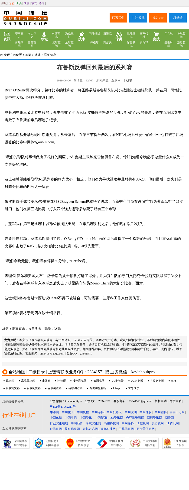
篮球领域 (56, 44)
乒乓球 (168, 33)
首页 (28, 55)
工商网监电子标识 (180, 443)
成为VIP (158, 17)
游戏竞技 (69, 35)
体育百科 (32, 44)
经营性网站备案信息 (83, 443)
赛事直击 (19, 35)
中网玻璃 (131, 412)
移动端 (177, 17)
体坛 (4, 3)
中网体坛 (56, 417)
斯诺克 (107, 33)
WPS (174, 380)
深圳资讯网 (154, 417)
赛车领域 (144, 35)
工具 (19, 3)
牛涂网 (54, 412)
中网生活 (71, 417)
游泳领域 (181, 44)
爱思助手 (133, 388)
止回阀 (46, 380)
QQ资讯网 (116, 417)
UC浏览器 (117, 380)
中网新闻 (101, 417)
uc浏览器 (99, 380)
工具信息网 (126, 429)
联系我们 (118, 17)
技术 (81, 36)
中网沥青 (77, 423)
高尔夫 (107, 42)
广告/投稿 (138, 17)
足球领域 (69, 44)
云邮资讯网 (90, 429)
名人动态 (32, 35)
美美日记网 (177, 412)
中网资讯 (86, 417)
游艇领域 (131, 44)
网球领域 (94, 33)
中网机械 (83, 412)
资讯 (7, 36)
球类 (119, 36)
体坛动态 (19, 44)
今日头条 (34, 329)
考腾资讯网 (93, 423)
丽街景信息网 (146, 429)
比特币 (61, 380)
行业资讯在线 (59, 423)
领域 (44, 36)
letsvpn (117, 388)
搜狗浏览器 (80, 380)
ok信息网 (143, 423)
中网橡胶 (146, 412)
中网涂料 (98, 412)
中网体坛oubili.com (38, 142)
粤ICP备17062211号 (63, 406)
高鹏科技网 (111, 423)
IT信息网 (56, 429)
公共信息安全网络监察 (52, 443)
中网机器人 (114, 412)
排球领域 (181, 35)
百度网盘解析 (97, 388)
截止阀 (10, 380)
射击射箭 (168, 44)
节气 (34, 3)
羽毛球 (144, 42)
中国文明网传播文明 (150, 443)
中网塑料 (161, 412)
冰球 (38, 55)
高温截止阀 (28, 380)
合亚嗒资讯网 (135, 417)
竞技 (156, 36)
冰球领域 (131, 35)
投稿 (129, 80)
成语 (26, 3)
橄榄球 (94, 42)
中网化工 (68, 412)
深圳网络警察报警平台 (21, 443)
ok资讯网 (173, 423)
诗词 (41, 3)
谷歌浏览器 (157, 380)
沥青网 (169, 417)
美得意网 (158, 423)
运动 (11, 3)
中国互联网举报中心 (116, 443)
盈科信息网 (72, 429)
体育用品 (56, 35)
